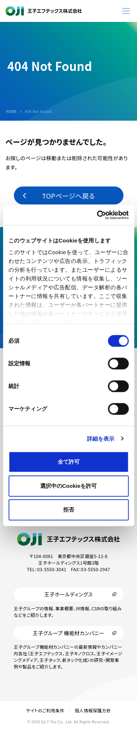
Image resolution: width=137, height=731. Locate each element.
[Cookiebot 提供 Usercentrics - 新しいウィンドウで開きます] (97, 215)
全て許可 (69, 462)
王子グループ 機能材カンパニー (68, 633)
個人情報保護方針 (93, 710)
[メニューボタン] (126, 11)
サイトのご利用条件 (45, 710)
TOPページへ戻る (68, 195)
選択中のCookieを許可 (68, 486)
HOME (11, 111)
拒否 (68, 509)
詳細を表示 (101, 439)
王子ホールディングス (68, 594)
